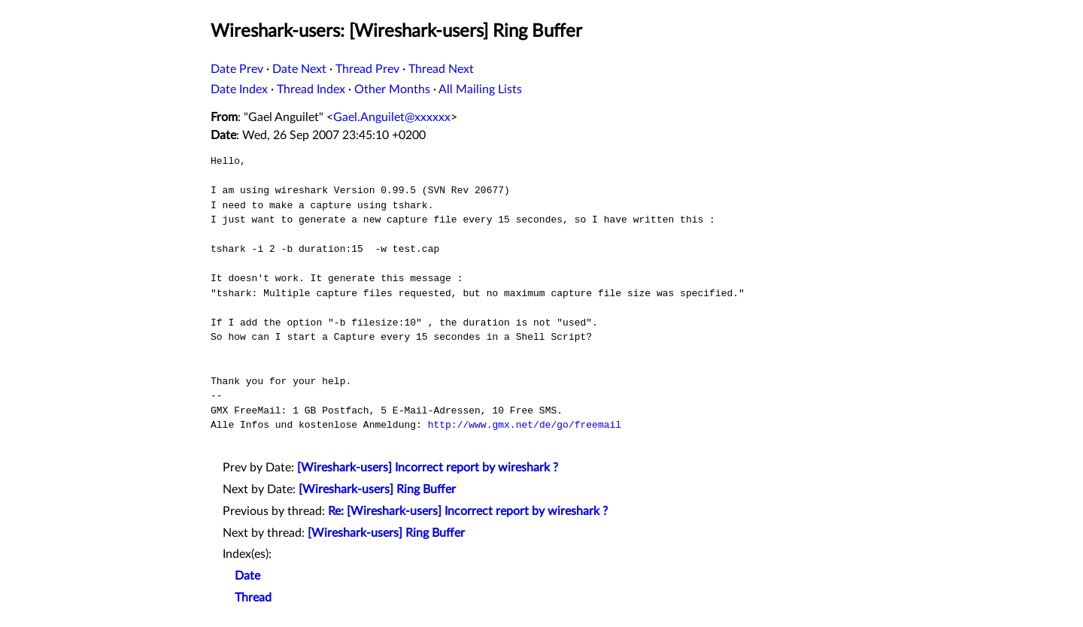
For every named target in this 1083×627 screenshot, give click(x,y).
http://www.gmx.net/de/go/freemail (524, 425)
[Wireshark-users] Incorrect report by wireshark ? (427, 468)
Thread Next (441, 69)
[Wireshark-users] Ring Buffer (377, 489)
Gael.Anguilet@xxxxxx (391, 117)
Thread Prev (367, 69)
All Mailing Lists (480, 89)
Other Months (392, 89)
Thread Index (311, 89)
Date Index (239, 89)
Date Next (299, 69)
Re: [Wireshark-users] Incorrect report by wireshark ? (468, 511)
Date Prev (237, 69)
